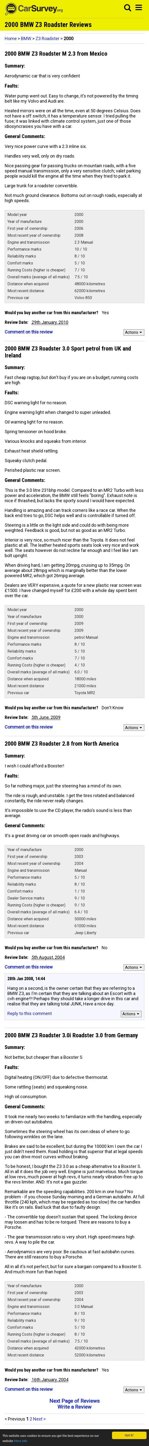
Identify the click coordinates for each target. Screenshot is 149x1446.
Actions (134, 332)
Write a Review (74, 1407)
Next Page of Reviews (74, 1401)
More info (20, 1441)
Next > (39, 1419)
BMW (26, 38)
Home (11, 38)
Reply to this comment (29, 1013)
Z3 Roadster (47, 38)
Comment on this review (29, 331)
